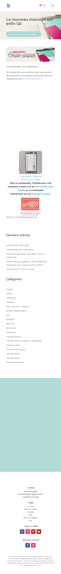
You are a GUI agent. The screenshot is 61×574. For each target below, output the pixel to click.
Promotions (11, 332)
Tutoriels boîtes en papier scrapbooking (23, 340)
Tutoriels (30, 512)
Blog (30, 515)
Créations (10, 302)
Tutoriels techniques (15, 362)
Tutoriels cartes (13, 345)
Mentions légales (31, 518)
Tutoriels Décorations (15, 349)
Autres (9, 293)
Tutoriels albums (13, 336)
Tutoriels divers (13, 353)
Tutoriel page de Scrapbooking (20, 249)
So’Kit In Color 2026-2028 (17, 245)
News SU (10, 323)
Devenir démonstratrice (16, 311)
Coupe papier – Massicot (30, 176)
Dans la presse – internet (17, 306)
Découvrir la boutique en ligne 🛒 (23, 34)
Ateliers (9, 289)
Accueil (31, 506)
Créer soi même (30, 509)
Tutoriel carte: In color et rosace (20, 269)
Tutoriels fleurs (13, 358)
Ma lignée (10, 319)
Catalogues (11, 298)
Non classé (11, 328)
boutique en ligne (40, 194)
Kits (7, 315)
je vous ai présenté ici (32, 78)
